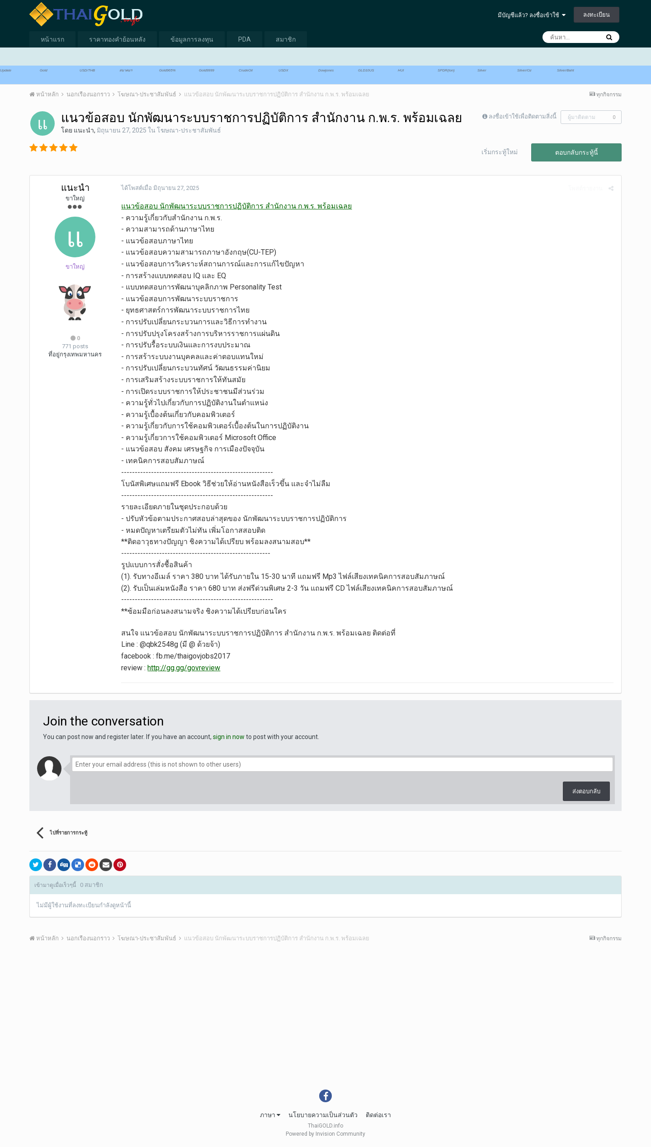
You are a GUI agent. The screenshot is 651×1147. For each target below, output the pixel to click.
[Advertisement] (303, 1022)
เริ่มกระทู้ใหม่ (499, 152)
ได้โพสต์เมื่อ (159, 188)
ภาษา (270, 1115)
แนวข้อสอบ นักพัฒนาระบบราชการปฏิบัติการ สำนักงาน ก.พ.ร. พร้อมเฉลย (235, 206)
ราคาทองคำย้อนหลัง (117, 39)
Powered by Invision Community (325, 1134)
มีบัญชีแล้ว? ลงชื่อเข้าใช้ (532, 15)
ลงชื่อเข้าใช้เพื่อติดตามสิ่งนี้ (523, 116)
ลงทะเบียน (596, 14)
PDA (244, 39)
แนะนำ (84, 130)
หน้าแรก (52, 39)
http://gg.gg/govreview (182, 668)
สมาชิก (286, 39)
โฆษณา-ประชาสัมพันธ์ (189, 130)
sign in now (229, 736)
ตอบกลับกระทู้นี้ (576, 152)
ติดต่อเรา (378, 1115)
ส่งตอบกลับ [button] (586, 791)
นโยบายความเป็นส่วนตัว (323, 1115)
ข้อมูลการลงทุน (191, 39)
